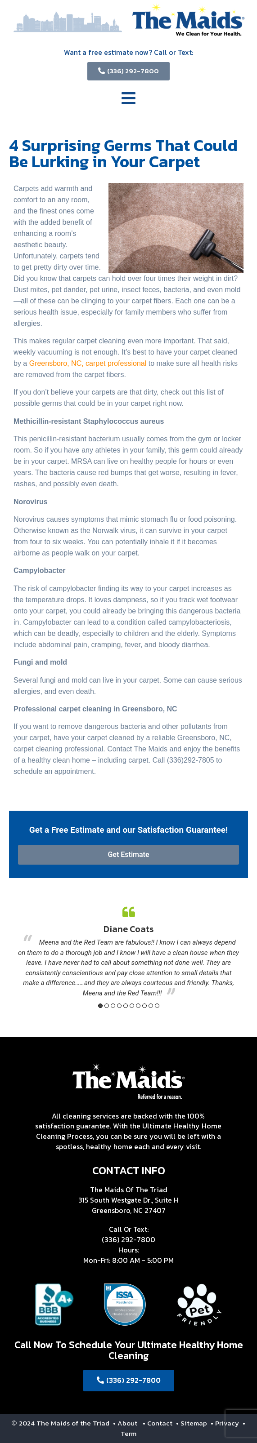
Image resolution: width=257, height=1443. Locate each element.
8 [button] (144, 1005)
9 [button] (151, 1005)
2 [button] (106, 1005)
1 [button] (100, 1005)
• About (124, 1423)
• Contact (158, 1423)
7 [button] (138, 1005)
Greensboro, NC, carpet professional (88, 363)
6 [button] (132, 1005)
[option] (128, 952)
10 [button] (157, 1005)
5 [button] (125, 1005)
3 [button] (113, 1005)
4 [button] (119, 1005)
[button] (128, 100)
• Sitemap (192, 1423)
